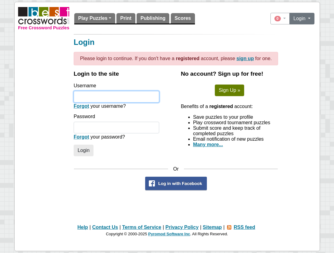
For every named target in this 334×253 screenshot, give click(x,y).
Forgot (81, 106)
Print (125, 18)
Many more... (208, 144)
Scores (182, 18)
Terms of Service (141, 227)
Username (85, 85)
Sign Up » (229, 90)
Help (82, 227)
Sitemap (212, 227)
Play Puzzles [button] (93, 18)
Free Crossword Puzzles (43, 27)
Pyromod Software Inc (169, 234)
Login (300, 18)
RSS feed (244, 227)
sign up (245, 58)
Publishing (153, 18)
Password (84, 116)
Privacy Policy (182, 227)
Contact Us (105, 227)
